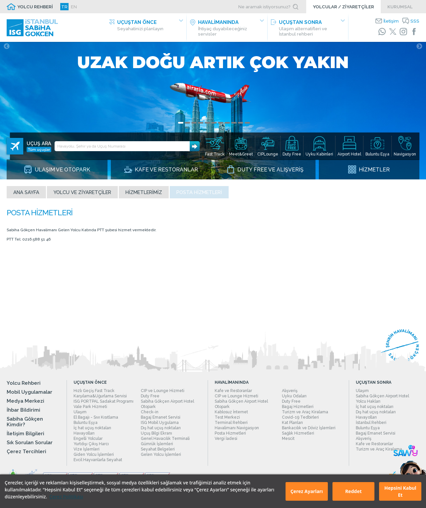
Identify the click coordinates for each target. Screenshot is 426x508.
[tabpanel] (213, 111)
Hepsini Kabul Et (400, 491)
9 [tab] (234, 125)
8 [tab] (227, 125)
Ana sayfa (26, 194)
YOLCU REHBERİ (35, 6)
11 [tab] (247, 125)
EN (74, 6)
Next (419, 48)
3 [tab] (194, 125)
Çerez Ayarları (307, 491)
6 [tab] (214, 125)
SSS (414, 21)
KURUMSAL (400, 6)
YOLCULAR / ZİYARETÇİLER (343, 6)
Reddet (353, 491)
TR (64, 6)
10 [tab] (240, 125)
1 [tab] (180, 125)
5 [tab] (207, 125)
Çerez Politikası (66, 496)
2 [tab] (187, 125)
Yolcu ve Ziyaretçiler (82, 194)
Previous (6, 48)
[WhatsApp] (382, 31)
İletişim (391, 21)
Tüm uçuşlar (39, 145)
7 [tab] (220, 125)
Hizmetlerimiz (143, 194)
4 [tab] (200, 125)
